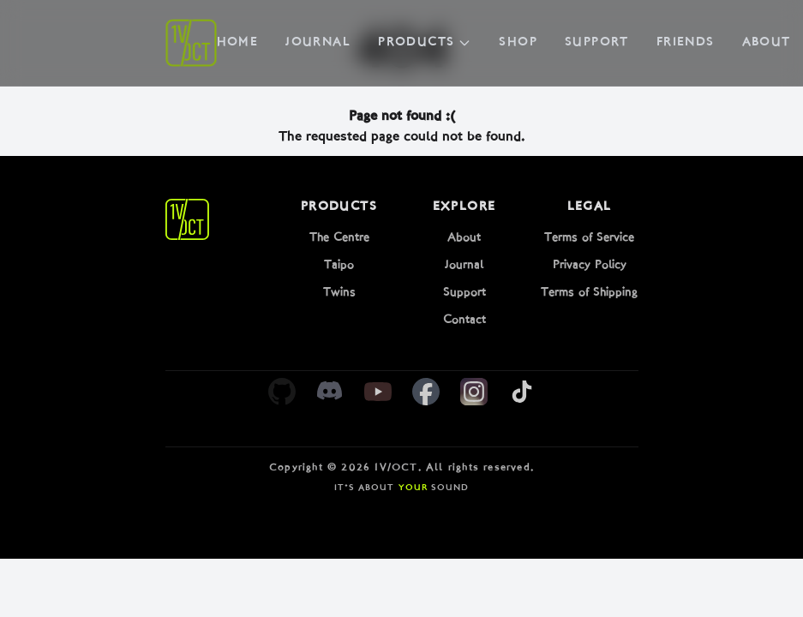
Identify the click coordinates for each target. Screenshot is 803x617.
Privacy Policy (589, 265)
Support (597, 42)
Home (238, 42)
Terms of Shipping (589, 292)
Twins (339, 292)
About (766, 42)
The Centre (339, 237)
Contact (464, 320)
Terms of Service (589, 237)
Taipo (339, 265)
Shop (518, 42)
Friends (685, 42)
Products (424, 43)
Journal (318, 42)
